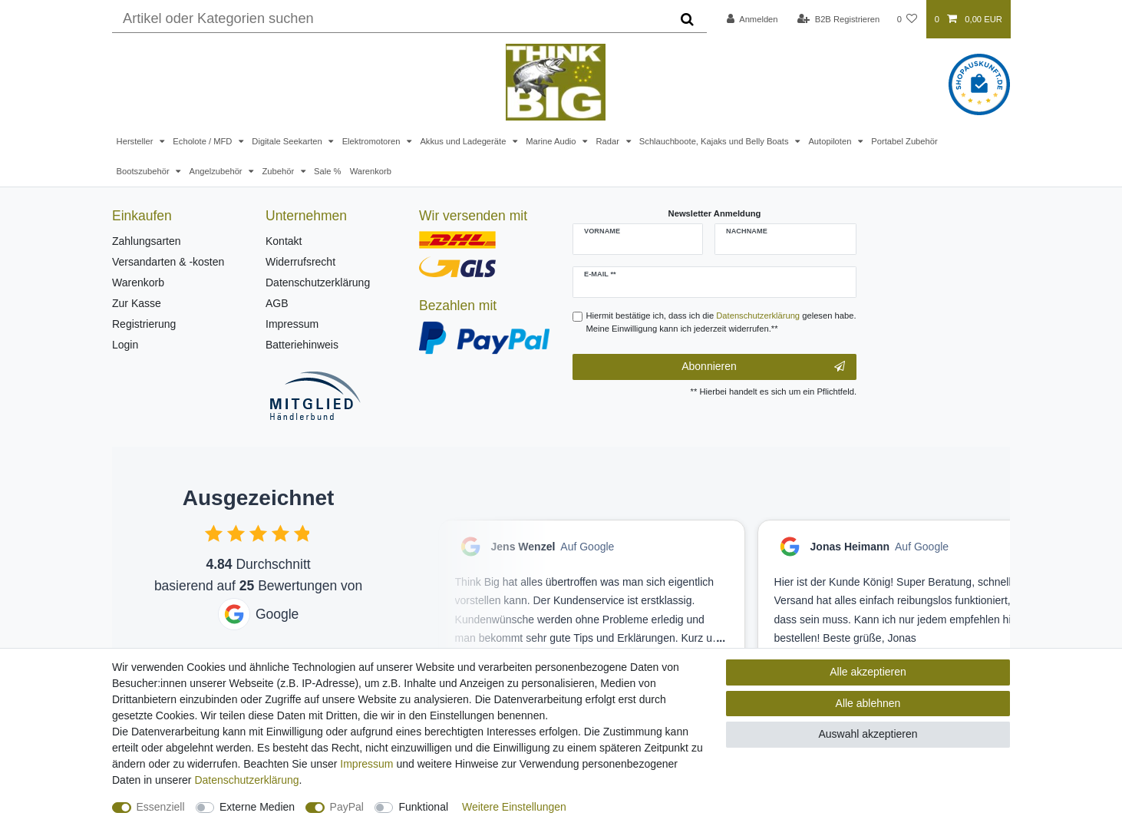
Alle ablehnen (868, 703)
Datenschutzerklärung (318, 282)
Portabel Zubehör (904, 141)
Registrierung (144, 324)
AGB (277, 303)
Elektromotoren (372, 141)
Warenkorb (370, 171)
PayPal (347, 807)
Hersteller (136, 141)
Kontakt (284, 241)
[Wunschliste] (907, 19)
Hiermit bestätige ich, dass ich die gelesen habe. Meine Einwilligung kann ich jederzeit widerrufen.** (721, 322)
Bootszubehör (144, 171)
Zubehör (279, 171)
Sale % (327, 171)
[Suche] (687, 19)
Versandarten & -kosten (168, 262)
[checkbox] (214, 533)
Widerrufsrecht (300, 262)
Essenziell (161, 807)
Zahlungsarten (146, 241)
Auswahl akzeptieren (867, 734)
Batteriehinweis (302, 345)
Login (125, 345)
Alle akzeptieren (868, 672)
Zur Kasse (136, 303)
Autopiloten (830, 141)
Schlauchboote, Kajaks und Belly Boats (715, 141)
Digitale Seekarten (288, 141)
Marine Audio (552, 141)
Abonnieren (763, 367)
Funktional (423, 807)
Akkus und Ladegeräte (464, 141)
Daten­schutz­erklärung (246, 780)
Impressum (292, 324)
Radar (609, 141)
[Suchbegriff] (390, 19)
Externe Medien (257, 807)
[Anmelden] (752, 19)
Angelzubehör (217, 171)
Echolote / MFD (203, 141)
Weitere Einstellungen (514, 807)
